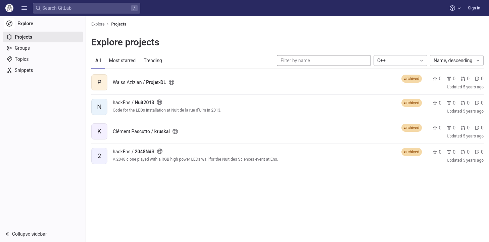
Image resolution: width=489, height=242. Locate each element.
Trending (153, 60)
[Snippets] (43, 70)
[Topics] (43, 59)
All (98, 60)
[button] (24, 8)
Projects (119, 24)
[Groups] (43, 48)
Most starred (122, 60)
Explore (98, 24)
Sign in (474, 8)
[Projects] (43, 37)
